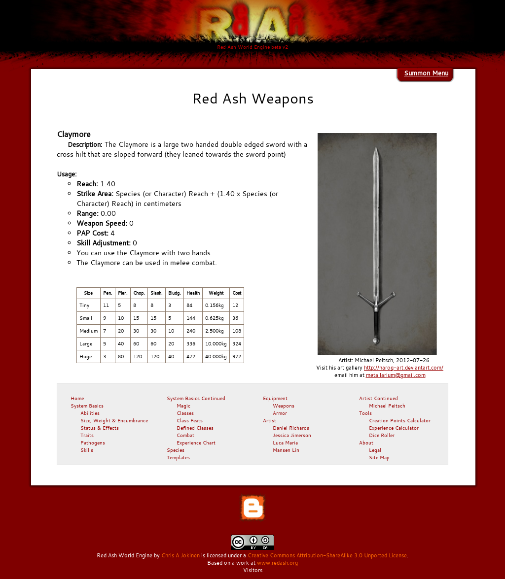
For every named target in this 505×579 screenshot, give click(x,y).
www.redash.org (277, 562)
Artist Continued (378, 398)
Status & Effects (99, 427)
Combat (185, 435)
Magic (183, 405)
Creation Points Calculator (400, 420)
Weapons (283, 405)
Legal (375, 449)
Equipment (275, 398)
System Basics (87, 405)
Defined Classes (195, 427)
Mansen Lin (286, 449)
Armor (280, 412)
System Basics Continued (196, 398)
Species (175, 449)
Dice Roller (382, 435)
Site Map (379, 457)
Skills (86, 449)
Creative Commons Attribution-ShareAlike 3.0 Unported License (327, 555)
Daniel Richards (291, 427)
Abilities (90, 412)
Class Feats (190, 420)
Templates (178, 457)
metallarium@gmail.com (396, 375)
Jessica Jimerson (292, 435)
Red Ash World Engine (124, 555)
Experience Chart (196, 442)
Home (77, 398)
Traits (87, 435)
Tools (365, 412)
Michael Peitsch (387, 405)
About (366, 442)
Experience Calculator (394, 427)
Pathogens (92, 442)
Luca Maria (285, 442)
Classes (185, 412)
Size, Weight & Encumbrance (114, 420)
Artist (269, 420)
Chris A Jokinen (180, 555)
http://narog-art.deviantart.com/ (403, 367)
